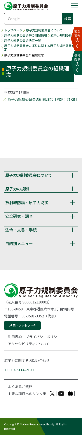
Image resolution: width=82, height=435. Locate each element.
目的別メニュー (19, 243)
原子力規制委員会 (63, 35)
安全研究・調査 (19, 216)
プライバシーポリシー (43, 336)
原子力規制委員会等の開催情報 (25, 35)
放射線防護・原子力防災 (27, 202)
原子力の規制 (17, 189)
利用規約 (15, 336)
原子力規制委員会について (44, 30)
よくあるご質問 (20, 386)
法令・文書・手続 (21, 230)
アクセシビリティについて (28, 343)
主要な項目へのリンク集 (27, 393)
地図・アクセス (20, 325)
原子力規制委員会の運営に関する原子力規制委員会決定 (41, 47)
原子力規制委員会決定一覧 (22, 40)
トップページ (13, 30)
